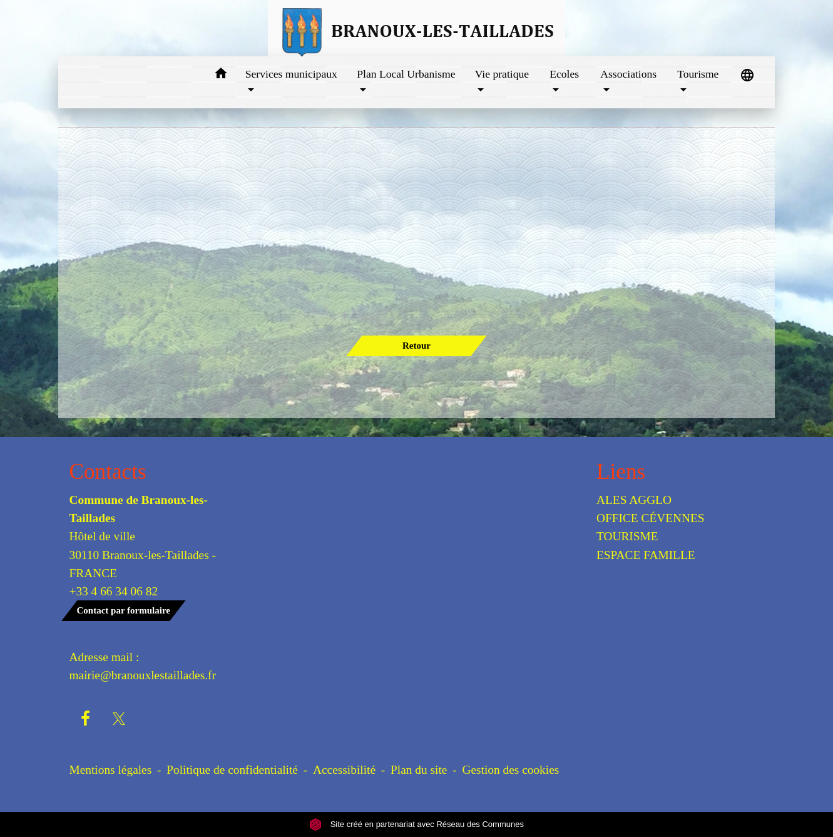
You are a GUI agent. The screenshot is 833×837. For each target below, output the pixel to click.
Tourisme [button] (697, 74)
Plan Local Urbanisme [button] (406, 74)
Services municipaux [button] (291, 74)
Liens (620, 472)
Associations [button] (628, 74)
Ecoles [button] (564, 74)
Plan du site (419, 769)
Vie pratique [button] (502, 74)
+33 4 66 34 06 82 (113, 591)
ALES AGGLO (634, 499)
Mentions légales (110, 769)
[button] (221, 75)
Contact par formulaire (123, 610)
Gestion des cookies (510, 769)
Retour (416, 346)
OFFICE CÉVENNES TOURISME (650, 527)
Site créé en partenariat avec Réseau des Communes (416, 824)
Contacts (107, 472)
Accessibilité (344, 769)
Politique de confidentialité (232, 769)
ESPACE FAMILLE (645, 555)
